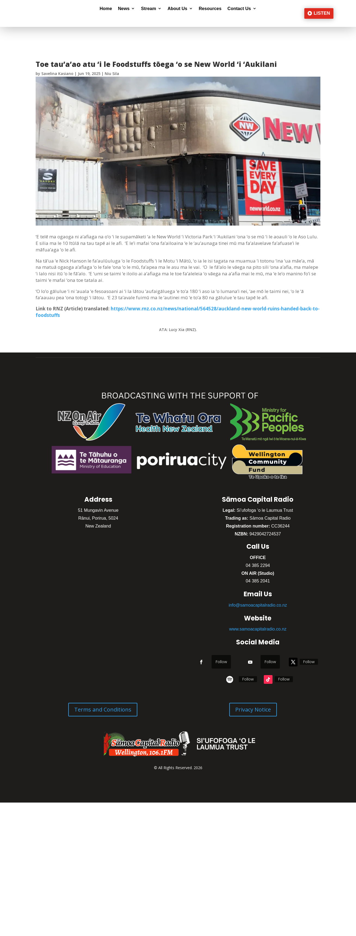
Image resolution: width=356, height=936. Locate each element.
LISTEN (322, 13)
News (124, 9)
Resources (210, 9)
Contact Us (239, 9)
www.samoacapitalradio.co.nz (258, 629)
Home (106, 9)
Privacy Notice (253, 709)
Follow (221, 661)
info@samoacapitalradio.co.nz (258, 605)
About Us (177, 9)
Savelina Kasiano (57, 73)
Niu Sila (112, 73)
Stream (148, 9)
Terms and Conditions (102, 709)
